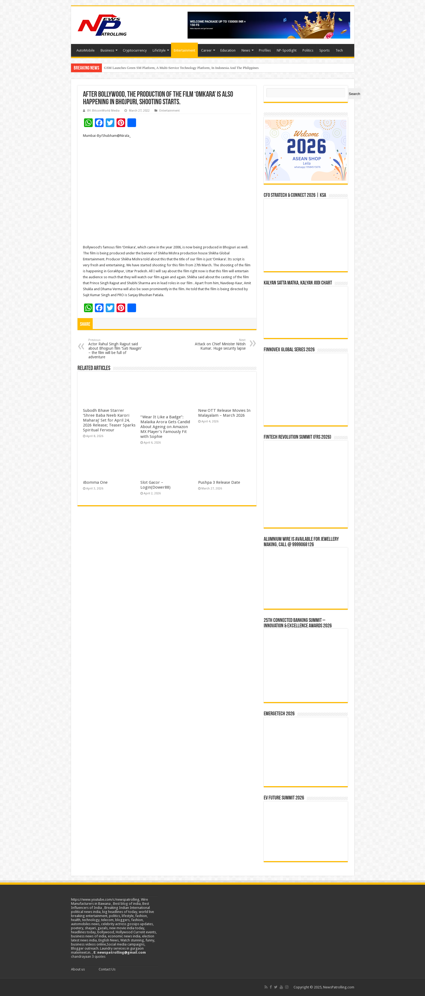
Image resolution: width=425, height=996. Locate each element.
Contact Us (107, 969)
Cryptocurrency (135, 50)
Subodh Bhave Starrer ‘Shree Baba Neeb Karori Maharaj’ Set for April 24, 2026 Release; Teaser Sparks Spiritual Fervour (109, 420)
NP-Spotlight (287, 50)
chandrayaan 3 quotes (88, 956)
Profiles (265, 50)
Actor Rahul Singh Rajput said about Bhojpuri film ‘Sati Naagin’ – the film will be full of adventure (116, 348)
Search (354, 94)
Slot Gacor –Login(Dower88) (155, 485)
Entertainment (184, 50)
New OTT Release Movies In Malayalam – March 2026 (224, 413)
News (246, 50)
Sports (324, 50)
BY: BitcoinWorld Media (103, 110)
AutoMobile (85, 50)
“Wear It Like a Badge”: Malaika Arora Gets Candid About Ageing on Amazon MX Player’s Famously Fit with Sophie (165, 427)
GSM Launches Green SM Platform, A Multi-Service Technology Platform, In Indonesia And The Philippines (181, 68)
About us (78, 969)
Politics (307, 50)
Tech (339, 50)
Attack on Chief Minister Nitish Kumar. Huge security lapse (218, 344)
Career (206, 50)
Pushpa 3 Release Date (219, 482)
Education (228, 50)
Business (107, 50)
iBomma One (95, 482)
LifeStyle (159, 50)
